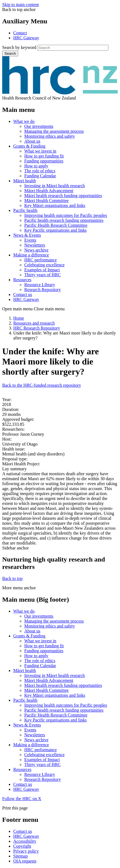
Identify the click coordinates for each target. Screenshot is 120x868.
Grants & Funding (29, 146)
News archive (36, 250)
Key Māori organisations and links (54, 205)
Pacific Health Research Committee (55, 225)
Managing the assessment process (54, 131)
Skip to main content (20, 4)
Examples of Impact (42, 269)
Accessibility (24, 841)
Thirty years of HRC (42, 274)
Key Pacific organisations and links (55, 230)
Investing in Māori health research (54, 185)
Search (10, 53)
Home (18, 318)
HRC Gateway (26, 37)
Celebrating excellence (44, 264)
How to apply (36, 166)
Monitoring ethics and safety (49, 136)
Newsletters (34, 245)
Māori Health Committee (46, 200)
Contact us (22, 294)
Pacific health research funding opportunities (63, 220)
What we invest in (40, 151)
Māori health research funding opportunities (63, 195)
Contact (20, 33)
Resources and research (34, 323)
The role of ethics (39, 170)
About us (32, 141)
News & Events (27, 235)
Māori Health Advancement (48, 190)
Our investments (38, 126)
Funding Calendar (40, 175)
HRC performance (40, 260)
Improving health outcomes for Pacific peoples (65, 215)
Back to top (12, 578)
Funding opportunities (43, 161)
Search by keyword (19, 47)
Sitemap (20, 856)
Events (30, 240)
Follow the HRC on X (21, 798)
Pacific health (25, 210)
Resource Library (39, 284)
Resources (22, 279)
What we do (23, 121)
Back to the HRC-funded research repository (41, 385)
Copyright (22, 846)
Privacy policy (26, 851)
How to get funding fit (44, 156)
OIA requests (24, 861)
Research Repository (42, 289)
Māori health (24, 180)
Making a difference (31, 255)
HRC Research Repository (36, 328)
